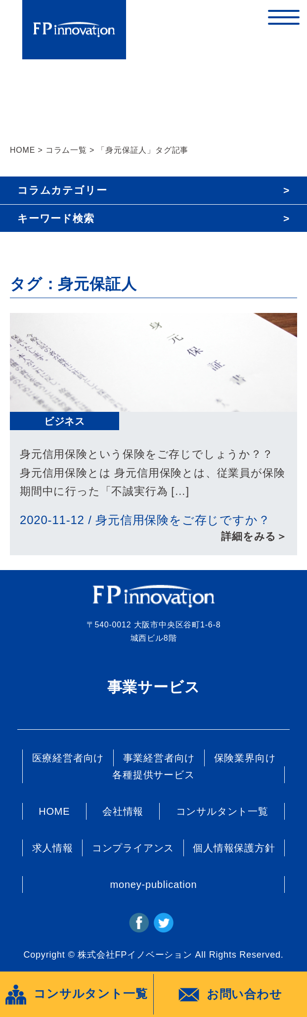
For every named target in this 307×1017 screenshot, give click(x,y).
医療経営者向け (68, 757)
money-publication (153, 884)
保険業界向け (245, 757)
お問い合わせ (230, 994)
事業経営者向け (159, 757)
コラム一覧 (66, 150)
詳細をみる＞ (254, 536)
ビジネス (64, 421)
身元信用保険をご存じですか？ (182, 520)
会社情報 (122, 811)
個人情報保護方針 (234, 847)
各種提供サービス (153, 774)
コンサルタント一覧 (222, 811)
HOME (22, 150)
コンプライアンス (133, 847)
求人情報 (52, 847)
